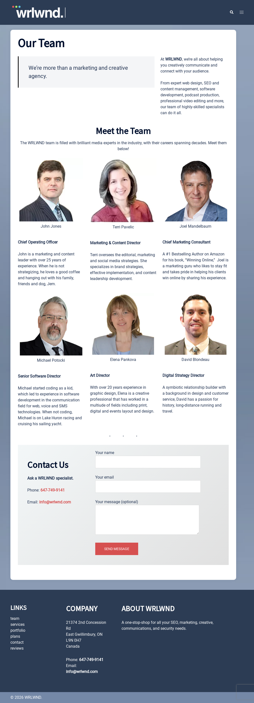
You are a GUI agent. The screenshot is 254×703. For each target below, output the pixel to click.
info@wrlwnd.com (55, 502)
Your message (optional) (147, 517)
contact (17, 642)
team (14, 618)
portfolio (17, 630)
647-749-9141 (52, 490)
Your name (148, 457)
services (17, 624)
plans (15, 636)
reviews (17, 648)
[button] (231, 12)
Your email (148, 482)
